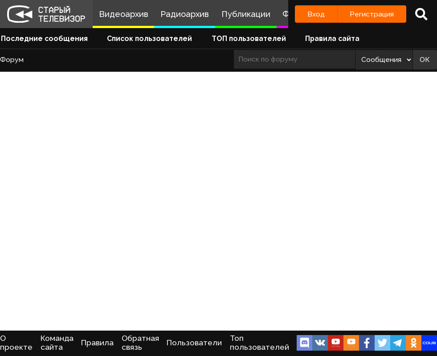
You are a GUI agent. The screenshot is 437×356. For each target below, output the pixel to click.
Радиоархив (184, 14)
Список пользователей (149, 38)
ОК (425, 59)
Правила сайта (332, 38)
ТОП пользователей (249, 38)
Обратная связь (140, 343)
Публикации (245, 14)
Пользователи (194, 342)
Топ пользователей (259, 343)
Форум (12, 59)
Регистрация (372, 14)
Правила (97, 342)
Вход (316, 14)
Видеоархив (123, 14)
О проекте (16, 343)
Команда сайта (57, 343)
